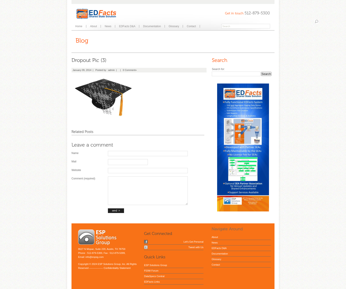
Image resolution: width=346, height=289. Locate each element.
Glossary (174, 26)
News (108, 26)
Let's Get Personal (193, 241)
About (93, 26)
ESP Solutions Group (155, 265)
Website (76, 170)
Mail (73, 161)
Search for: (218, 69)
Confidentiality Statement (116, 268)
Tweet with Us (195, 247)
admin (111, 70)
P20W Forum (151, 270)
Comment (83, 178)
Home (78, 26)
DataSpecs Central (154, 276)
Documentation (152, 26)
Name (75, 153)
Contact (191, 26)
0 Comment (129, 70)
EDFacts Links (152, 281)
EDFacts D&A (127, 26)
